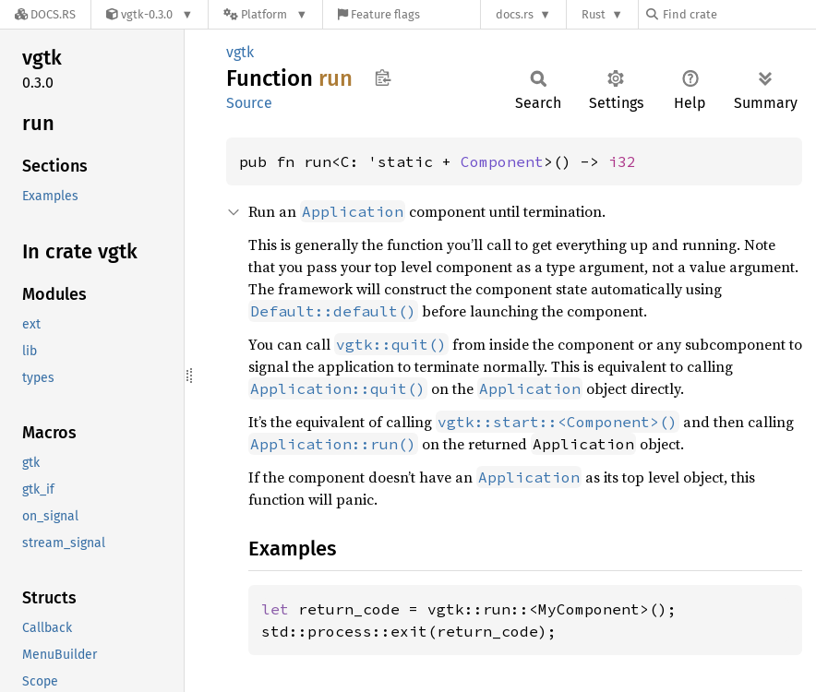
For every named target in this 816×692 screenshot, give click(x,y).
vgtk (240, 52)
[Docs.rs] (45, 14)
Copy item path (382, 77)
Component (502, 161)
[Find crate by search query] (738, 14)
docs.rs (515, 14)
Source (249, 103)
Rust (594, 14)
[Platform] (265, 14)
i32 (622, 161)
